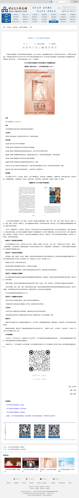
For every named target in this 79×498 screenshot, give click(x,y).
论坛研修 (44, 19)
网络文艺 (34, 17)
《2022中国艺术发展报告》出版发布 (15, 412)
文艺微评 (72, 17)
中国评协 (9, 27)
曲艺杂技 (15, 17)
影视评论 (53, 14)
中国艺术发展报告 (23, 27)
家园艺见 (34, 19)
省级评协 (25, 19)
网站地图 (75, 1)
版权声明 (31, 483)
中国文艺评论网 (40, 43)
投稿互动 (63, 17)
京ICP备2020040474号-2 (52, 491)
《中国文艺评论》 (15, 21)
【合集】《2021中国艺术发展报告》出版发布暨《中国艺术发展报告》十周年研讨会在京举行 (30, 416)
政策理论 (15, 14)
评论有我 (44, 21)
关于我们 (24, 483)
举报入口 (70, 483)
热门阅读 (44, 17)
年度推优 (53, 19)
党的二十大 (25, 14)
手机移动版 (31, 479)
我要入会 (72, 19)
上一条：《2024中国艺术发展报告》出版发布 (13, 447)
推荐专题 (53, 21)
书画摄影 (72, 14)
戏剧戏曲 (44, 14)
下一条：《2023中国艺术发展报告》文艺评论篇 (14, 449)
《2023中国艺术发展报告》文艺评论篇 (15, 408)
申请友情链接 (62, 483)
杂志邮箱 (73, 11)
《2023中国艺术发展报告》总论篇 (14, 405)
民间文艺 (25, 17)
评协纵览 (15, 19)
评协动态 (63, 21)
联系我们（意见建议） (42, 483)
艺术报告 (34, 21)
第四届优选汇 (63, 19)
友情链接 (53, 483)
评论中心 (72, 21)
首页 (4, 27)
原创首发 (53, 17)
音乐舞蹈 (63, 14)
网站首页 (9, 483)
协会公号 (25, 21)
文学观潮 (34, 14)
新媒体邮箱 (65, 11)
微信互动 (45, 479)
